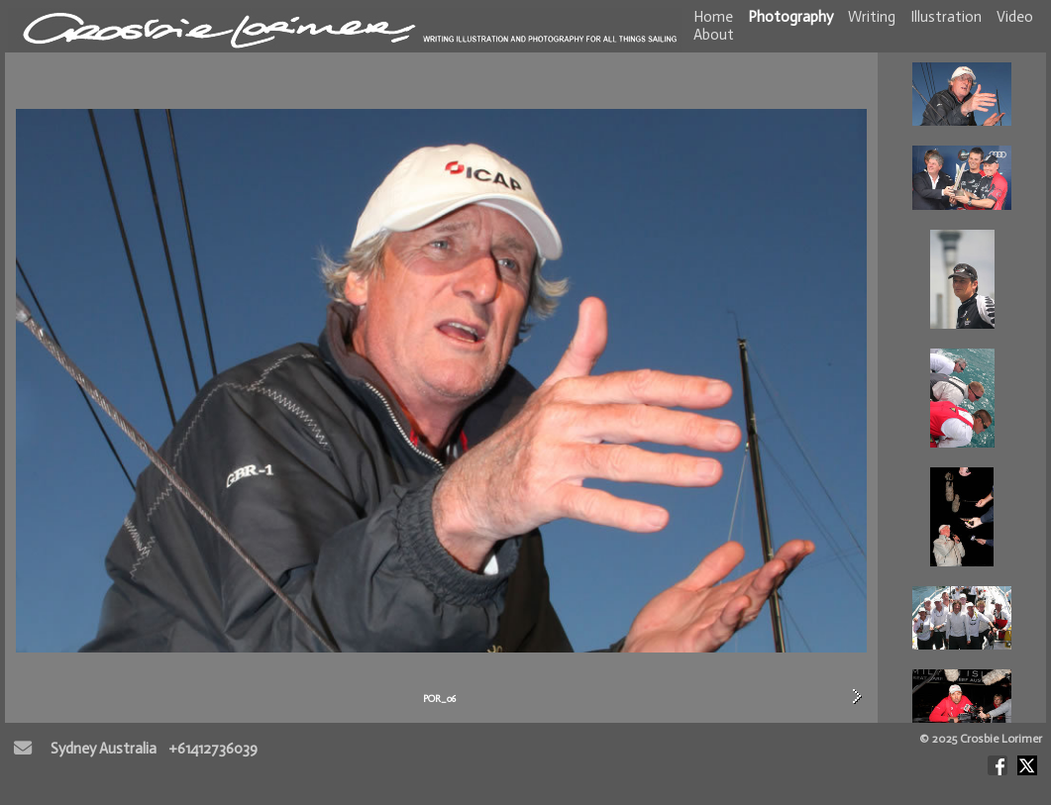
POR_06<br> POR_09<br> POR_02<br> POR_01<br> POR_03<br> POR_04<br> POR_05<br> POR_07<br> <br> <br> (962, 387)
